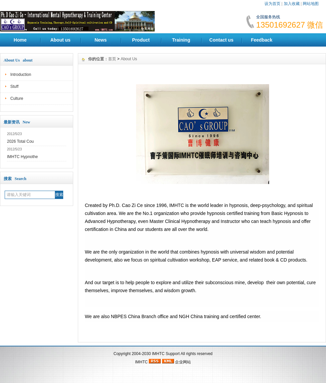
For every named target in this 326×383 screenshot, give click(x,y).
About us (60, 40)
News (100, 40)
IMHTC (158, 353)
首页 (112, 59)
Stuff (14, 86)
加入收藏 (292, 3)
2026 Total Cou (20, 141)
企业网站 (183, 362)
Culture (16, 98)
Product (141, 40)
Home (20, 40)
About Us (129, 59)
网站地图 (311, 3)
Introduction (20, 74)
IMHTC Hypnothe (22, 156)
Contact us (221, 40)
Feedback (261, 40)
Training (181, 40)
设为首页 (272, 3)
